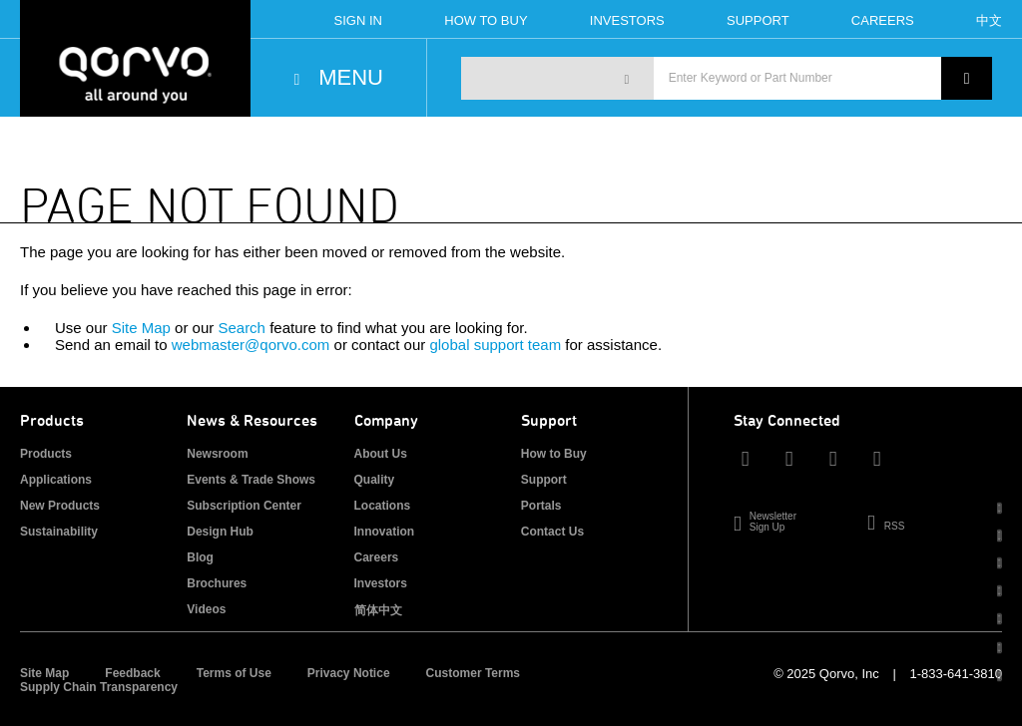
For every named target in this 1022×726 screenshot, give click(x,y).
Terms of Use (234, 673)
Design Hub (220, 532)
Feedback (132, 673)
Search (241, 327)
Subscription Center (244, 506)
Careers (882, 20)
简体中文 (378, 610)
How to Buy (554, 454)
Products (46, 454)
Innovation (384, 532)
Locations (382, 506)
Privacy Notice (348, 673)
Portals (541, 506)
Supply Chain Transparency (99, 687)
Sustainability (59, 532)
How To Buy (485, 20)
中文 (989, 20)
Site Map (141, 327)
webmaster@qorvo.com (251, 344)
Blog (200, 557)
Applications (56, 480)
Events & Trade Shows (251, 480)
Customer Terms (473, 673)
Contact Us (552, 532)
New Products (60, 506)
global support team (495, 344)
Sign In (358, 20)
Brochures (217, 583)
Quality (374, 480)
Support (758, 20)
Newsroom (217, 454)
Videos (206, 609)
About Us (380, 454)
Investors (627, 20)
